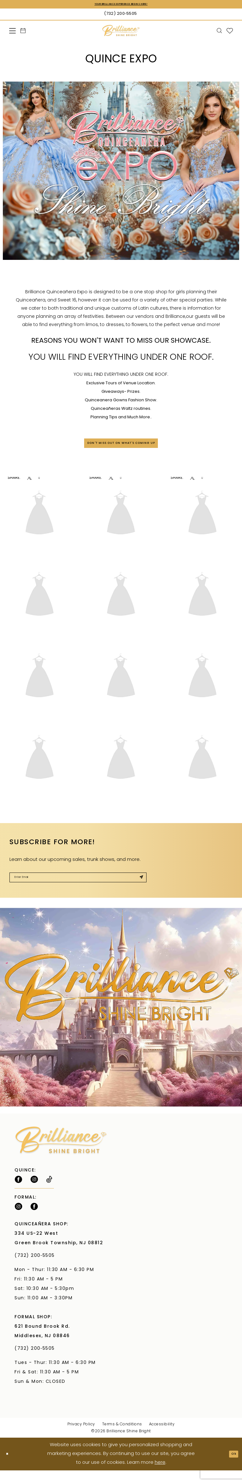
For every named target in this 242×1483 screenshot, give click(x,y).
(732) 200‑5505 (36, 1268)
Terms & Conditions (122, 1437)
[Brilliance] (121, 32)
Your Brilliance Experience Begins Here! (121, 5)
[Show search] (219, 32)
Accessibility (162, 1437)
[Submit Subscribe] (138, 887)
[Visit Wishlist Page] (229, 32)
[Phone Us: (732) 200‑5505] (121, 15)
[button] (12, 32)
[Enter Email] (78, 887)
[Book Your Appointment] (23, 32)
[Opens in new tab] (29, 485)
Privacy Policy (81, 1437)
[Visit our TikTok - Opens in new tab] (49, 1192)
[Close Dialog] (9, 1466)
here (160, 1475)
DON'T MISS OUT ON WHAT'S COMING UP (121, 447)
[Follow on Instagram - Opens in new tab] (34, 1192)
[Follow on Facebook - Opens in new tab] (18, 1192)
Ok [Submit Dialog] (231, 1466)
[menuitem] (12, 32)
